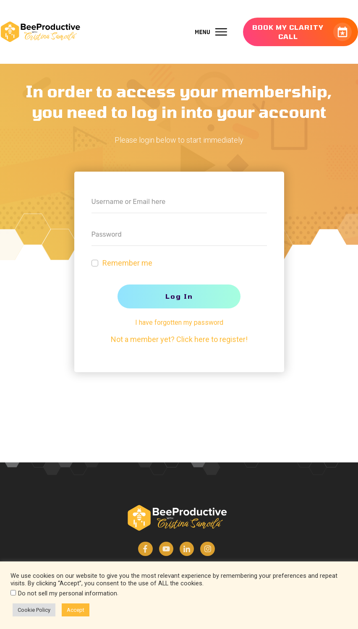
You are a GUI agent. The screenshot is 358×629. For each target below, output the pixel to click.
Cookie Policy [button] (34, 610)
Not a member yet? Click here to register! (179, 339)
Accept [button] (75, 610)
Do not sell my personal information (67, 593)
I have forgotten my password (179, 322)
